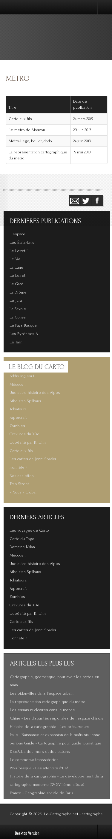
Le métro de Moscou (27, 130)
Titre (12, 107)
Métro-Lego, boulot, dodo (30, 141)
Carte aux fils (20, 118)
